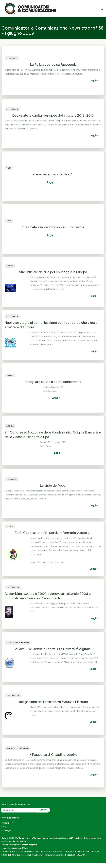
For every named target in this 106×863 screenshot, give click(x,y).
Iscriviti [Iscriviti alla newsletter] (43, 810)
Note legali (6, 830)
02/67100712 (18, 855)
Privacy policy (7, 822)
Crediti (4, 826)
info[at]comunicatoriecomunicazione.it (47, 855)
